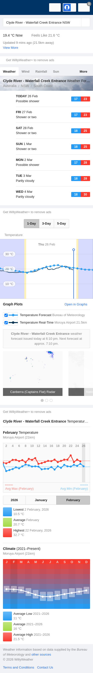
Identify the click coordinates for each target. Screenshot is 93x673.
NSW (25, 86)
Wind (26, 71)
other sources (41, 654)
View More (10, 47)
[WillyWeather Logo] (11, 7)
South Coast (43, 86)
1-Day (31, 223)
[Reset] (77, 22)
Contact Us (45, 667)
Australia (9, 86)
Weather (9, 71)
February (73, 500)
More (83, 71)
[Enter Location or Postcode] (46, 22)
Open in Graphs (75, 304)
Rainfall (41, 71)
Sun (56, 71)
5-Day (61, 223)
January (41, 500)
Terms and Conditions (18, 667)
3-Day (46, 223)
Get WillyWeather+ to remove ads (30, 60)
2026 (14, 500)
